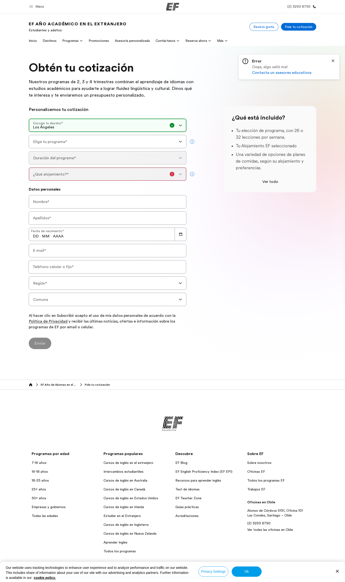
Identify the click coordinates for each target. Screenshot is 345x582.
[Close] (333, 61)
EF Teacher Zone (188, 498)
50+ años (39, 498)
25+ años (39, 489)
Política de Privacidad (48, 321)
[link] (78, 27)
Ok (246, 571)
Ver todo (270, 182)
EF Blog (181, 463)
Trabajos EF (256, 489)
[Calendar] (180, 234)
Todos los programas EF (266, 480)
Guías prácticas (187, 507)
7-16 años (39, 463)
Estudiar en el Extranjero (122, 516)
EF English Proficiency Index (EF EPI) (203, 471)
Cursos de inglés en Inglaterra (126, 525)
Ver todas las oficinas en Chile (270, 530)
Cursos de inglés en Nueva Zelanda (130, 533)
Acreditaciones (187, 516)
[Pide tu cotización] (298, 27)
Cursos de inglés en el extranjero (128, 463)
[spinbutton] (36, 236)
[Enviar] (40, 343)
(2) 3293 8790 (258, 523)
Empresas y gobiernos (49, 507)
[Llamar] (300, 6)
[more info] (192, 141)
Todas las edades (45, 516)
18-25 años (40, 480)
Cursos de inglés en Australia (125, 480)
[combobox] (107, 125)
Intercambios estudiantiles (124, 471)
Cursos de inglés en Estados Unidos (131, 498)
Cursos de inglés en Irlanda (124, 507)
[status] (289, 67)
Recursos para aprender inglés (198, 480)
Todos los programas (120, 551)
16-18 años (40, 471)
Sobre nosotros (259, 463)
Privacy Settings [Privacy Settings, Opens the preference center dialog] (213, 571)
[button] (37, 6)
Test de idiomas (187, 489)
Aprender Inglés (115, 542)
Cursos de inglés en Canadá (124, 489)
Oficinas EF (256, 471)
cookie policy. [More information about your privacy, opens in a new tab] (45, 578)
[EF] (172, 7)
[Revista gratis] (264, 27)
